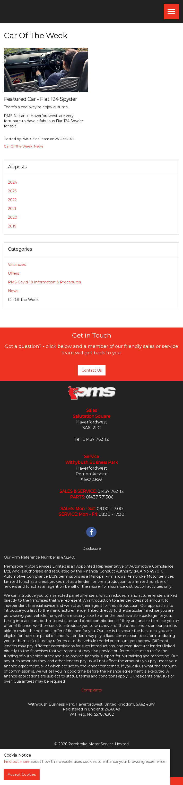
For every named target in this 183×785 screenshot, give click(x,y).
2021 (12, 208)
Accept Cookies (22, 774)
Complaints (91, 690)
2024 (12, 182)
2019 (12, 226)
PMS (28, 11)
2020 (12, 217)
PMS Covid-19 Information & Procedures (44, 282)
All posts (17, 167)
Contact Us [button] (92, 370)
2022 (12, 200)
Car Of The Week (18, 146)
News (38, 146)
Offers (13, 273)
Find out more (17, 761)
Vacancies (17, 264)
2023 (12, 191)
